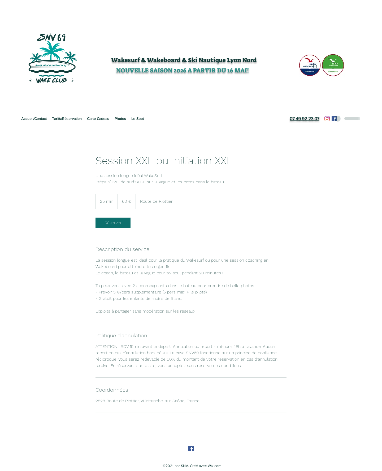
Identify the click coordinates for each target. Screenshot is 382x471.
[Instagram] (327, 118)
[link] (113, 223)
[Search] (315, 66)
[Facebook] (334, 118)
